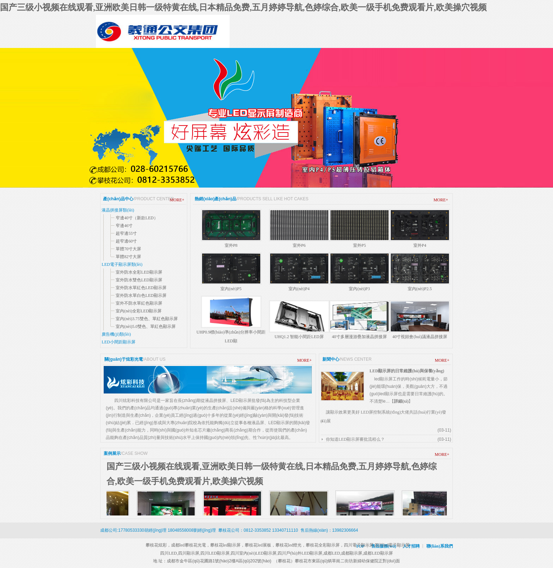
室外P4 (419, 245)
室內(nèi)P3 (359, 288)
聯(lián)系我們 (439, 546)
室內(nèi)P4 (298, 288)
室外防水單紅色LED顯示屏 (141, 287)
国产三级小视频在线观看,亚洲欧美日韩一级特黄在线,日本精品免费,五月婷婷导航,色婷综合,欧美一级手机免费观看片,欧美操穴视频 (243, 7)
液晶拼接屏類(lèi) (118, 210)
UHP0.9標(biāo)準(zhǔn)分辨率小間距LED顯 (231, 336)
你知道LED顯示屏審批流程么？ (355, 439)
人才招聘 (411, 546)
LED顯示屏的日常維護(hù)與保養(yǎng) (407, 370)
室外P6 (299, 245)
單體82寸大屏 (128, 256)
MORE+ (177, 199)
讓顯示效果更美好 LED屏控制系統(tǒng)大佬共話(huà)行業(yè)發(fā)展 (383, 416)
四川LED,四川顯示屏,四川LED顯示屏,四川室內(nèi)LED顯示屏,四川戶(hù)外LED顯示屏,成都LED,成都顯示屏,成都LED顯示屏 (276, 553)
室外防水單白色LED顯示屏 (141, 295)
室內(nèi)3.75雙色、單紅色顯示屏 (147, 318)
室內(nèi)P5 (230, 288)
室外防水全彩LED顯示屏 (139, 272)
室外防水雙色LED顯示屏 (139, 279)
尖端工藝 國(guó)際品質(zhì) (276, 118)
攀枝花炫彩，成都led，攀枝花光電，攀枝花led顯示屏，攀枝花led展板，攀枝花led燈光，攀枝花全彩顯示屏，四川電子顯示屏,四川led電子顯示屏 (276, 545)
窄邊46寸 (124, 225)
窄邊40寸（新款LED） (137, 217)
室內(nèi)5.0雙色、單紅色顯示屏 (146, 326)
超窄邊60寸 (126, 241)
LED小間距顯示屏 (118, 342)
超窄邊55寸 (126, 233)
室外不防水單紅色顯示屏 (139, 303)
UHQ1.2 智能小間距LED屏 (298, 336)
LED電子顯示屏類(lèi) (122, 264)
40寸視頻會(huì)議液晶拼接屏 (419, 336)
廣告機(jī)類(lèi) (116, 334)
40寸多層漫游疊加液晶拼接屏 (359, 336)
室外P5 (359, 245)
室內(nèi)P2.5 (420, 288)
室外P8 (231, 245)
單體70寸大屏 (128, 248)
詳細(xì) (401, 401)
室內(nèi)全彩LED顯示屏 (139, 311)
